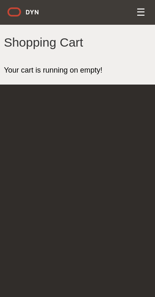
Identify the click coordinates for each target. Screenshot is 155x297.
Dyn (28, 15)
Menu (141, 13)
